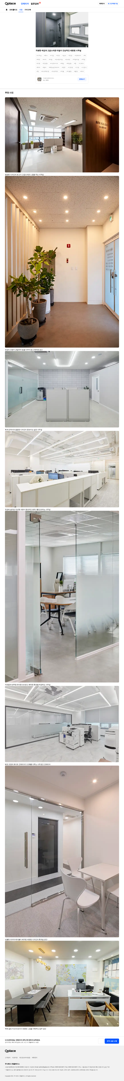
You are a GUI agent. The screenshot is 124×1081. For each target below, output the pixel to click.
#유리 (82, 71)
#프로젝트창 (45, 71)
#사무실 (39, 55)
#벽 (85, 55)
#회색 (38, 67)
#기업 (52, 55)
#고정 (77, 67)
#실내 (64, 55)
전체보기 (82, 79)
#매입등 (69, 63)
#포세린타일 (59, 59)
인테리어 (25, 4)
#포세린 (67, 59)
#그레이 (81, 63)
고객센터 (7, 1057)
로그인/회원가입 (113, 3)
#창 (38, 71)
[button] (116, 99)
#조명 (38, 63)
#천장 (70, 55)
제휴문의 (102, 3)
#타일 (50, 59)
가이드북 (27, 10)
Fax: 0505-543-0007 (71, 1067)
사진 (20, 10)
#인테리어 (78, 55)
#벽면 (38, 59)
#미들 (62, 71)
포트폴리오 (13, 10)
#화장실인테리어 (54, 67)
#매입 (62, 63)
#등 (75, 63)
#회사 (46, 55)
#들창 (76, 71)
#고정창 (70, 67)
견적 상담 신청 (112, 1041)
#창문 (63, 67)
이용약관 (14, 1057)
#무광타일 (76, 59)
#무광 (83, 59)
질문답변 (35, 3)
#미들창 (69, 71)
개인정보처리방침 (24, 1057)
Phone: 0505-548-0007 (57, 1067)
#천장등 (45, 63)
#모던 (58, 55)
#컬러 (44, 67)
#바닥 (44, 59)
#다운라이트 (54, 63)
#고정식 (84, 67)
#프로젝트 (55, 71)
